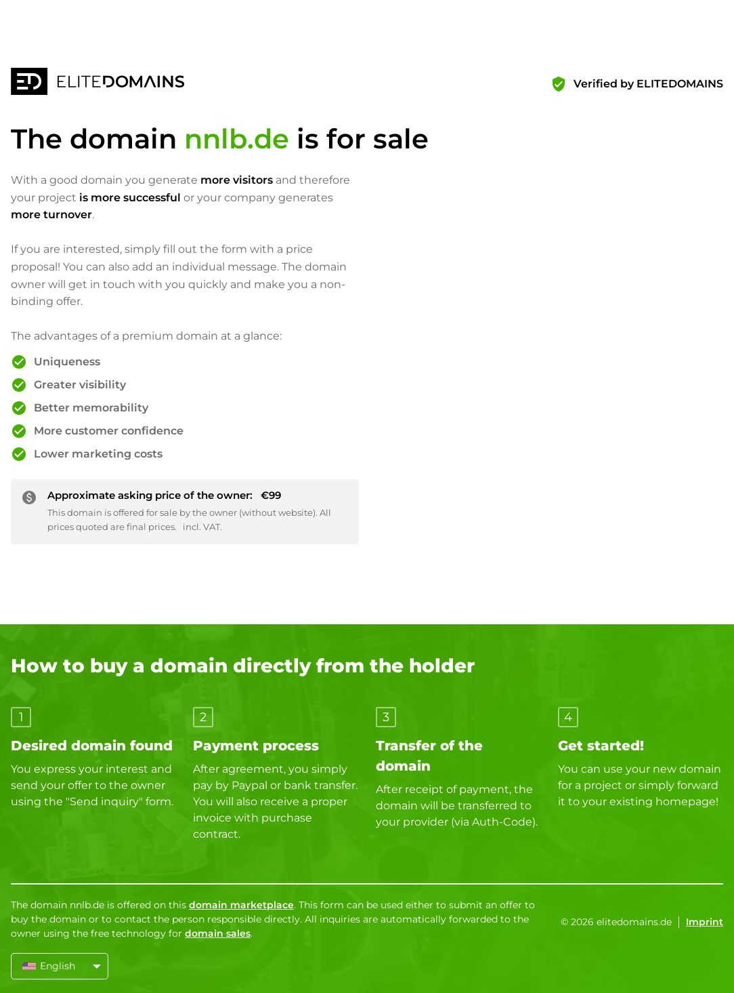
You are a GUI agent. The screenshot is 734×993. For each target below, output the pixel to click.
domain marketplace (241, 905)
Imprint (704, 922)
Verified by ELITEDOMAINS (648, 83)
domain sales (218, 933)
